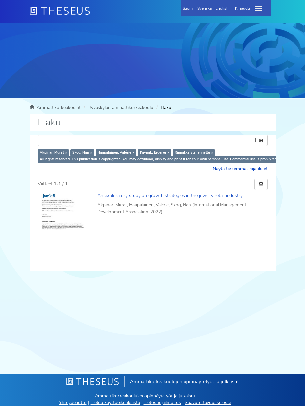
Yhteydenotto (73, 402)
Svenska (204, 8)
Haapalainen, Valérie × (116, 152)
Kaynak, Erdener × (154, 152)
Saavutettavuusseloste (208, 402)
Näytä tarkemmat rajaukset (240, 169)
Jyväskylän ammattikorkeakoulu (121, 107)
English (222, 8)
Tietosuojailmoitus (162, 402)
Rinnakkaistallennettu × (194, 152)
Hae (259, 140)
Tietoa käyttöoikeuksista (115, 402)
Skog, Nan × (82, 152)
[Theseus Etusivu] (95, 15)
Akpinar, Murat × (53, 152)
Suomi (188, 8)
